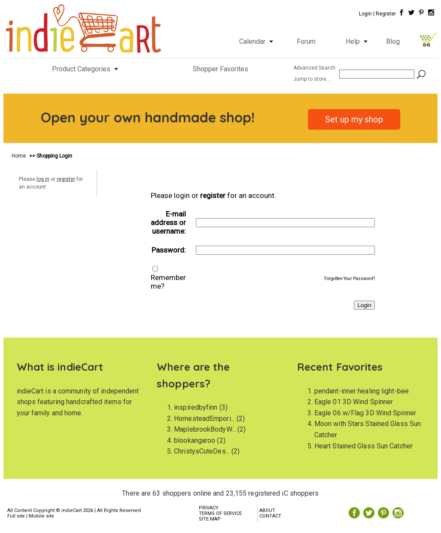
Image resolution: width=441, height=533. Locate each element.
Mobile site (41, 516)
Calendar (258, 41)
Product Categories (87, 69)
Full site (16, 516)
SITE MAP (210, 519)
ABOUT (267, 510)
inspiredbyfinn (195, 407)
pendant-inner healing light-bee (361, 391)
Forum (306, 41)
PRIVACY (209, 508)
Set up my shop (354, 119)
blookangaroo (194, 440)
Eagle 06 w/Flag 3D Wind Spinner (365, 413)
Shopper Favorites (220, 69)
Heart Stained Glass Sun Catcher (363, 446)
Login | (366, 14)
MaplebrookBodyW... (205, 429)
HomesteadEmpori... (204, 418)
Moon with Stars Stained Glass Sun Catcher (367, 429)
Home (19, 156)
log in (42, 179)
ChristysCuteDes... (202, 451)
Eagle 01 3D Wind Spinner (353, 402)
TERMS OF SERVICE (220, 513)
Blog (393, 41)
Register (386, 14)
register (66, 179)
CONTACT (270, 516)
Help (358, 41)
